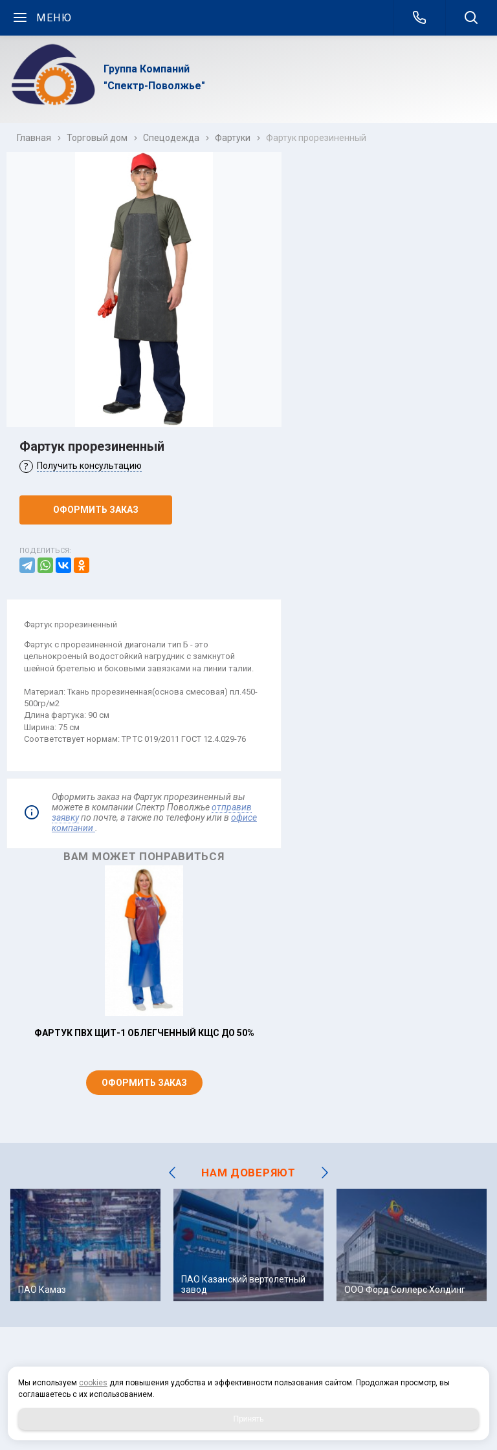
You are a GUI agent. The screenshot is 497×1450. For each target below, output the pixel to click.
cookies (93, 1382)
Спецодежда (171, 138)
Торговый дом (97, 138)
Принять (249, 1418)
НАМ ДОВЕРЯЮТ (248, 1172)
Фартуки (232, 138)
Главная (34, 138)
